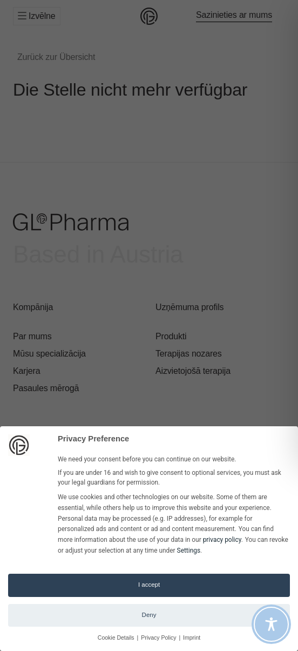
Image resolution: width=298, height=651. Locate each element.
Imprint (191, 637)
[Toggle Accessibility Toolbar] (271, 624)
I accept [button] (149, 584)
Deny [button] (149, 615)
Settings (188, 550)
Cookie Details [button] (117, 637)
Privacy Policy (159, 637)
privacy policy (222, 539)
